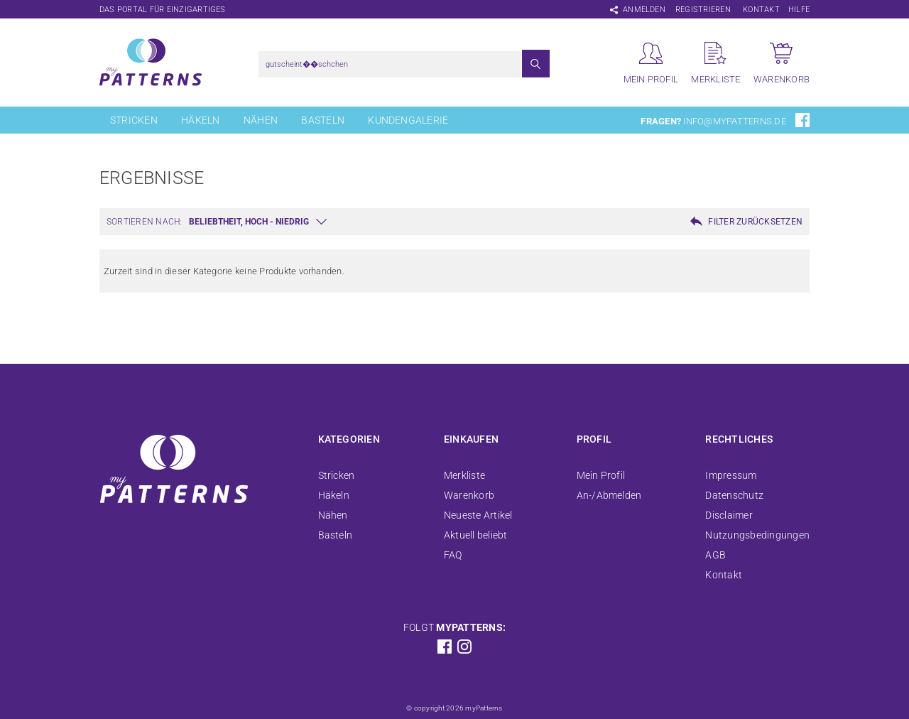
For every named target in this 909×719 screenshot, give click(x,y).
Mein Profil (601, 475)
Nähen (261, 120)
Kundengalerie (408, 120)
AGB (715, 555)
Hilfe (799, 9)
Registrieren (703, 9)
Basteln (322, 120)
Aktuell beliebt (476, 535)
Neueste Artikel (478, 515)
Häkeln (200, 120)
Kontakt (761, 9)
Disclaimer (728, 515)
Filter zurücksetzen (755, 221)
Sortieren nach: (145, 222)
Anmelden (644, 9)
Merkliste (464, 475)
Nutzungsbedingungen (757, 535)
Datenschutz (734, 495)
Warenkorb (469, 495)
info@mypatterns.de (734, 121)
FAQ (453, 555)
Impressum (730, 475)
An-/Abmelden (609, 495)
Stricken (134, 120)
